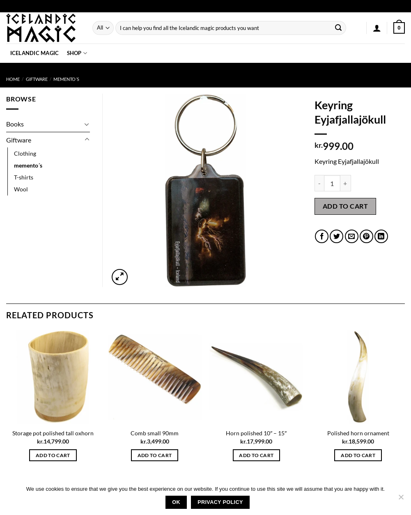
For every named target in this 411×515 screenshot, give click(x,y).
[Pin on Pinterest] (366, 236)
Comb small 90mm (155, 433)
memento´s (66, 79)
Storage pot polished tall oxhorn (53, 433)
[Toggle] (87, 124)
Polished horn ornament (358, 433)
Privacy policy (220, 502)
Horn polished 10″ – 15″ (256, 433)
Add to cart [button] (53, 455)
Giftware (37, 79)
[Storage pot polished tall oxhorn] (53, 377)
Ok (176, 502)
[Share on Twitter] (336, 236)
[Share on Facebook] (321, 236)
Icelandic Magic (34, 53)
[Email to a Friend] (351, 236)
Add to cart (345, 206)
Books (15, 124)
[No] (401, 499)
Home (13, 79)
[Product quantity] (332, 183)
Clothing (25, 153)
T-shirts (23, 177)
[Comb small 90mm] (155, 377)
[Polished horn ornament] (358, 377)
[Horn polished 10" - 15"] (256, 377)
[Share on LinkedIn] (381, 236)
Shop (77, 53)
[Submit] (338, 28)
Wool (21, 189)
